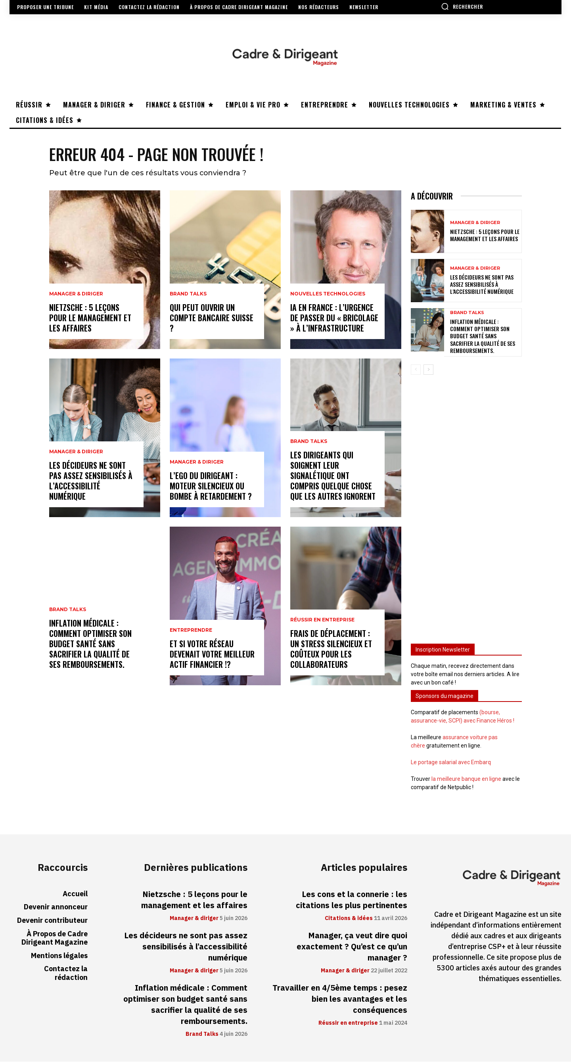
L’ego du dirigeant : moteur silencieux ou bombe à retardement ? (211, 486)
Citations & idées (349, 918)
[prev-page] (416, 370)
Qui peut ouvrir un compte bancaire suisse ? (211, 318)
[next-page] (428, 370)
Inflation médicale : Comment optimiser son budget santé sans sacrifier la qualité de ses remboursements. (90, 644)
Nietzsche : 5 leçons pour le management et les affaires (90, 318)
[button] (462, 6)
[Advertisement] (466, 506)
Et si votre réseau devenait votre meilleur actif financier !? (212, 654)
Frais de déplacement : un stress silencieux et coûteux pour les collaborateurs (331, 649)
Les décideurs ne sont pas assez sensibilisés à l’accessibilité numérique (90, 481)
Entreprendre (191, 630)
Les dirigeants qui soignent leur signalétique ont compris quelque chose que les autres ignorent (333, 475)
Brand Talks (67, 610)
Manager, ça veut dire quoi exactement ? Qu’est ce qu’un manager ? (352, 947)
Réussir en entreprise (322, 620)
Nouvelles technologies (327, 294)
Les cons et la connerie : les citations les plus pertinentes (351, 900)
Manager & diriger (76, 294)
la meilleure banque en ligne (466, 779)
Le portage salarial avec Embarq (451, 762)
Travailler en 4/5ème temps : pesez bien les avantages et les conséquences (339, 999)
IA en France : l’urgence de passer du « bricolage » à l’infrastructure (334, 318)
